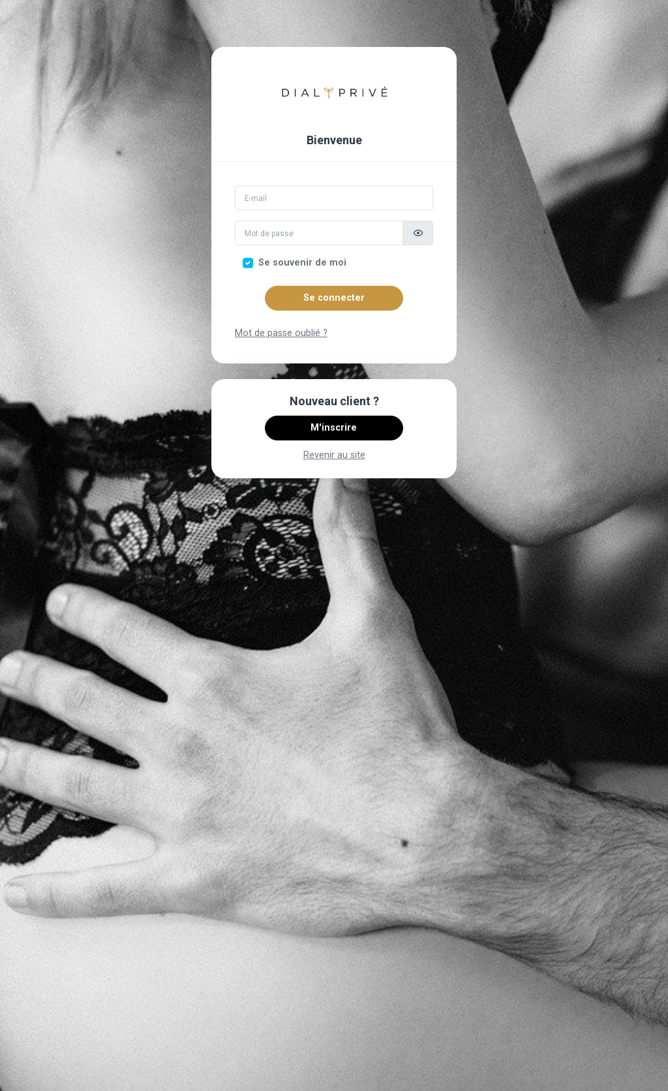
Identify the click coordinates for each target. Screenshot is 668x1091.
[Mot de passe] (319, 233)
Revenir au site (334, 455)
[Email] (334, 197)
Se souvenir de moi (302, 262)
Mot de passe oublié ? (281, 333)
